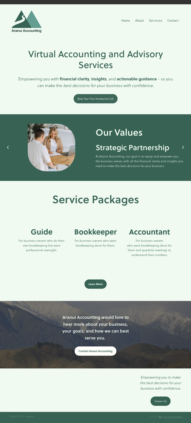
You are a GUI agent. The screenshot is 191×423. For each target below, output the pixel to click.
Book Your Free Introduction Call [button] (96, 98)
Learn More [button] (95, 284)
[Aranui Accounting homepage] (26, 20)
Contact (173, 20)
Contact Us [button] (161, 401)
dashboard (30, 416)
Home (126, 20)
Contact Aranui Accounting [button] (95, 351)
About (139, 20)
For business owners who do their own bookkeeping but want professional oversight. (41, 245)
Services (155, 20)
